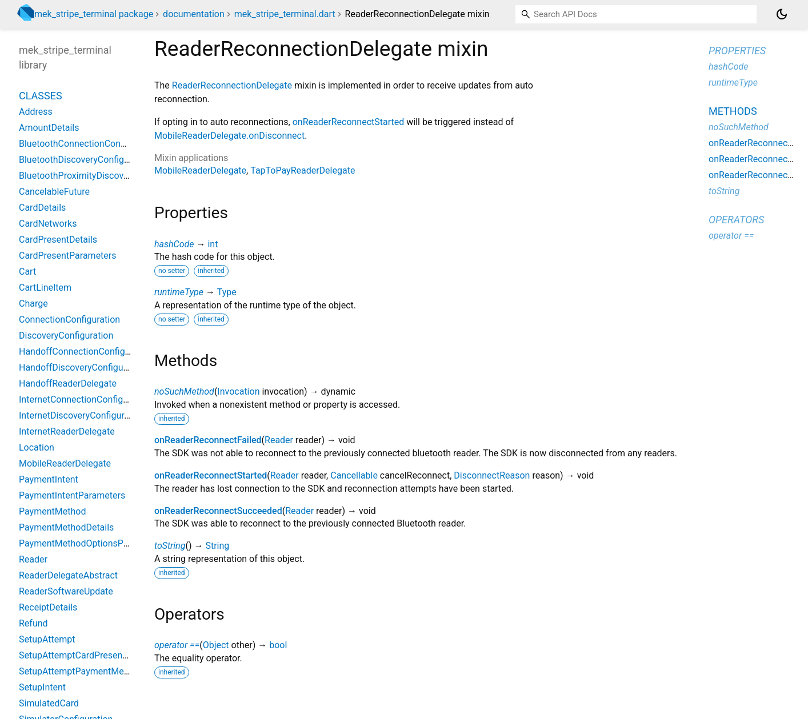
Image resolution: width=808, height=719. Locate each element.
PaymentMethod (52, 511)
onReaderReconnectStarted (349, 122)
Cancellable (354, 475)
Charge (33, 303)
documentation (194, 14)
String (217, 545)
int (212, 244)
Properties (737, 51)
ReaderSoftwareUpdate (66, 591)
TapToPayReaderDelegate (302, 170)
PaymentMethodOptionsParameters (92, 543)
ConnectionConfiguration (69, 319)
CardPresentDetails (58, 239)
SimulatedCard (49, 703)
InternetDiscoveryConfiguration (82, 415)
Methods (733, 111)
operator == (176, 645)
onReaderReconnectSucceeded (218, 510)
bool (278, 645)
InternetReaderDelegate (67, 431)
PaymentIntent (48, 479)
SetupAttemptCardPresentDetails (86, 655)
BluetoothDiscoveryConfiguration (86, 159)
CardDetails (42, 207)
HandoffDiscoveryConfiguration (82, 367)
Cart (27, 271)
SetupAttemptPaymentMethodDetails (94, 671)
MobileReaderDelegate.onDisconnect (229, 135)
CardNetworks (48, 223)
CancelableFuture (54, 191)
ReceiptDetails (48, 607)
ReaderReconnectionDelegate (232, 85)
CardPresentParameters (68, 255)
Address (36, 111)
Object (216, 645)
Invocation (238, 391)
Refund (33, 623)
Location (36, 447)
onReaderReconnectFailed (208, 440)
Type (227, 292)
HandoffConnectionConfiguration (86, 351)
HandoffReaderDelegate (68, 383)
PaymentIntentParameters (72, 495)
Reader (279, 440)
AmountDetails (49, 127)
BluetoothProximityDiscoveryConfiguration (105, 175)
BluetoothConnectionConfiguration (89, 143)
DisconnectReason (492, 475)
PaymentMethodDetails (66, 527)
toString (169, 545)
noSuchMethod (184, 391)
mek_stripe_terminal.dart (284, 14)
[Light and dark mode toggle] (782, 14)
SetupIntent (42, 687)
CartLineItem (45, 287)
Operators (736, 220)
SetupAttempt (47, 639)
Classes (40, 96)
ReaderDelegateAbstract (68, 575)
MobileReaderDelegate (200, 170)
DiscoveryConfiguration (66, 335)
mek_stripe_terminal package (93, 14)
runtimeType (178, 292)
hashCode (174, 244)
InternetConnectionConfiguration (85, 399)
